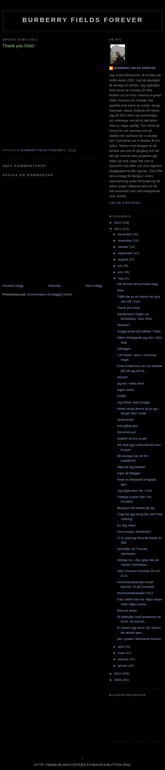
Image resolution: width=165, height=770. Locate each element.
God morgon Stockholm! (134, 531)
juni (121, 272)
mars (122, 653)
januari (123, 665)
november (125, 240)
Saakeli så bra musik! (132, 438)
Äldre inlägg (93, 285)
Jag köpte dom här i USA (134, 490)
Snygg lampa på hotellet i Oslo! (139, 331)
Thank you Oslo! (128, 308)
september (126, 253)
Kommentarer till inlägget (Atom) (49, 294)
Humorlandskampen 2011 (135, 593)
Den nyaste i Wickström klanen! (139, 639)
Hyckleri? (123, 325)
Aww (120, 290)
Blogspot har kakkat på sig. (136, 508)
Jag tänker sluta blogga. (133, 402)
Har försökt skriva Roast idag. (137, 284)
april (121, 646)
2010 (118, 673)
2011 (118, 229)
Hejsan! (122, 377)
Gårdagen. (124, 349)
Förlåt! (121, 396)
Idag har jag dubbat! (131, 467)
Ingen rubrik (125, 390)
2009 (118, 680)
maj (121, 278)
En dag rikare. (127, 525)
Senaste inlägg (12, 285)
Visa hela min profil (125, 203)
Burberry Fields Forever (82, 20)
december (125, 234)
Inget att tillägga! (128, 473)
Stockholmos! (126, 432)
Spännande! (125, 419)
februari (124, 659)
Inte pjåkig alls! (127, 426)
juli (120, 266)
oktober (123, 247)
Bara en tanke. (127, 610)
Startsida (54, 285)
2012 (118, 222)
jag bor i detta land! (130, 383)
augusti (123, 259)
